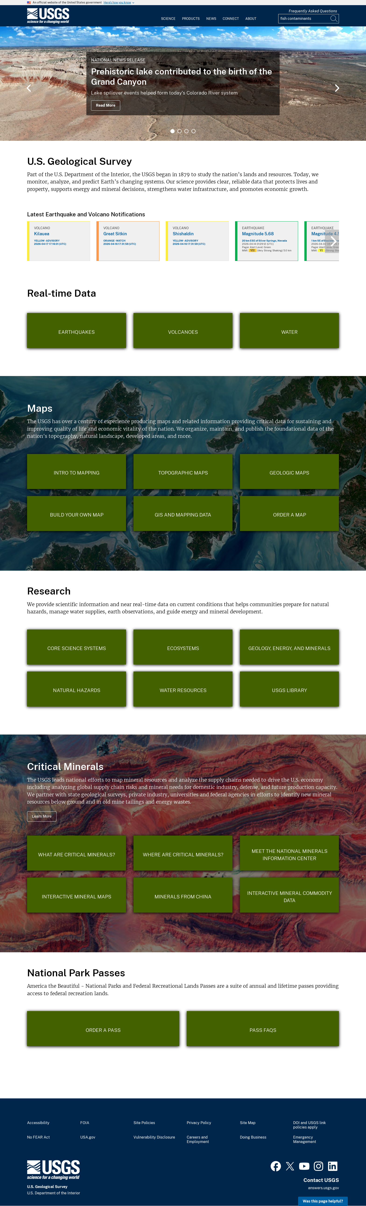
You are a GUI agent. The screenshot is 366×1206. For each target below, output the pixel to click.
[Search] (334, 18)
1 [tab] (172, 131)
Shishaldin (183, 233)
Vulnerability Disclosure (154, 1137)
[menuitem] (168, 16)
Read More (105, 105)
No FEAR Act (38, 1137)
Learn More (42, 816)
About (250, 19)
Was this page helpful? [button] (323, 1201)
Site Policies (144, 1123)
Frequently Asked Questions (313, 11)
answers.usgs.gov (323, 1188)
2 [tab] (179, 131)
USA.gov (87, 1137)
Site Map (248, 1123)
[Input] (308, 18)
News (211, 19)
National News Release (118, 60)
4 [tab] (193, 131)
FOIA (84, 1123)
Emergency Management (304, 1139)
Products (191, 19)
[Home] (48, 22)
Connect (231, 19)
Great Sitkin (115, 233)
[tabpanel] (183, 83)
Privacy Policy (199, 1123)
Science (168, 19)
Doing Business (253, 1137)
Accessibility (38, 1123)
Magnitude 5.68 (258, 233)
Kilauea (41, 233)
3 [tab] (186, 131)
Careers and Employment (198, 1139)
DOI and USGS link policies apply (309, 1125)
